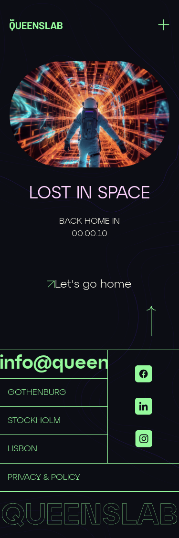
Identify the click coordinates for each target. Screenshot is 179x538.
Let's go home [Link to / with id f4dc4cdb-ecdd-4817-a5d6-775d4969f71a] (89, 284)
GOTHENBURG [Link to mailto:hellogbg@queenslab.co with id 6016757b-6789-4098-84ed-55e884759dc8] (37, 392)
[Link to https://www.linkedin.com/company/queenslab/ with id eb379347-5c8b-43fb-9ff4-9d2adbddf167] (143, 406)
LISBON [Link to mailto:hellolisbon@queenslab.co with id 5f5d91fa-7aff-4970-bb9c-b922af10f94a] (22, 449)
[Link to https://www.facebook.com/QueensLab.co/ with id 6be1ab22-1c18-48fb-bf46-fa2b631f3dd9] (143, 374)
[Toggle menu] (163, 24)
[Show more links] (143, 438)
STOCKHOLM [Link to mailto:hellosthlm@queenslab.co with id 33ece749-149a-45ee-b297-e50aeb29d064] (34, 420)
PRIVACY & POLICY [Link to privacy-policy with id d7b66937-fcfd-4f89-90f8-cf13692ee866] (44, 477)
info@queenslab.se (85, 363)
